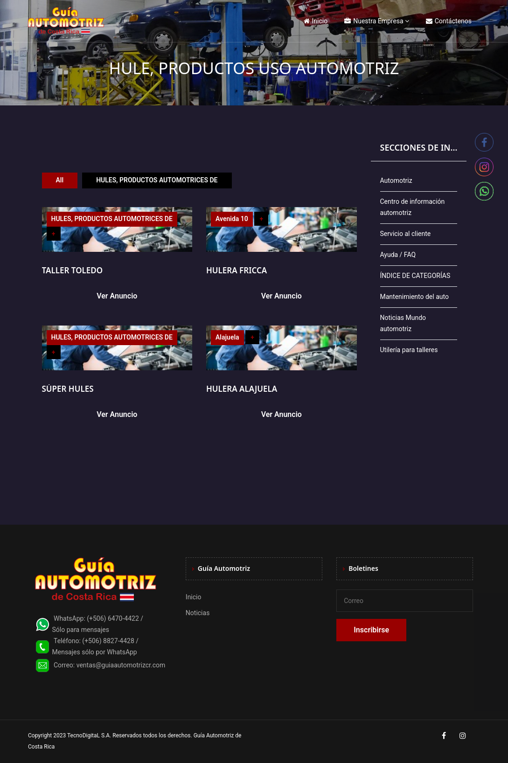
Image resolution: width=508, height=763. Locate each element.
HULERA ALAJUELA (241, 388)
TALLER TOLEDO (72, 270)
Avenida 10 (232, 218)
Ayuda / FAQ (398, 254)
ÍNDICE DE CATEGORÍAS (415, 275)
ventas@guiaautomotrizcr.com (121, 665)
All (60, 180)
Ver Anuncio (117, 295)
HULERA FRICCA (236, 270)
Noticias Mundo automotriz (403, 323)
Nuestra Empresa (373, 21)
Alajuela (227, 337)
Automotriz (396, 180)
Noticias (198, 613)
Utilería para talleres (409, 350)
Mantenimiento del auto (414, 296)
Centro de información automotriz (412, 207)
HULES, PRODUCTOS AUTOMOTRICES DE (156, 180)
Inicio (316, 21)
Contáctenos (449, 21)
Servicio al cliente (405, 233)
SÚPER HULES (68, 388)
